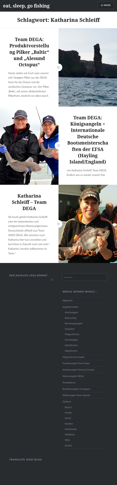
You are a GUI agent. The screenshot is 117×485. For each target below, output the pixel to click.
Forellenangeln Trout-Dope (76, 363)
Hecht (68, 418)
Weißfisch (70, 434)
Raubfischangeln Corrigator (76, 389)
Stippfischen (71, 350)
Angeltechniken (70, 306)
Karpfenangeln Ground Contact (78, 369)
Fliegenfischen (72, 334)
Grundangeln (71, 339)
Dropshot (69, 328)
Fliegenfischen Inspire (73, 357)
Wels (67, 440)
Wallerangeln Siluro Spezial (76, 395)
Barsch (68, 407)
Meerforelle (71, 429)
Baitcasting (70, 317)
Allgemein (67, 300)
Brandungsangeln (73, 323)
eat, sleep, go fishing (26, 6)
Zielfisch (66, 401)
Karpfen (69, 423)
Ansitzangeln (71, 312)
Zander (68, 445)
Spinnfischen (71, 345)
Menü (107, 5)
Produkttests (68, 382)
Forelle (68, 412)
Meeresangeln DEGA (73, 376)
